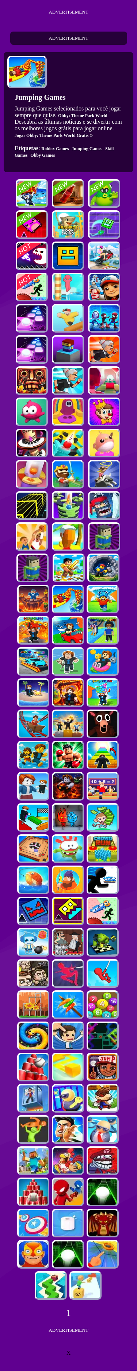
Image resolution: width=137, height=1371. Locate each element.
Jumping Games (87, 148)
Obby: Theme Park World (82, 115)
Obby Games (42, 155)
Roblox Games (55, 148)
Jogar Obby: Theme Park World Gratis (51, 135)
